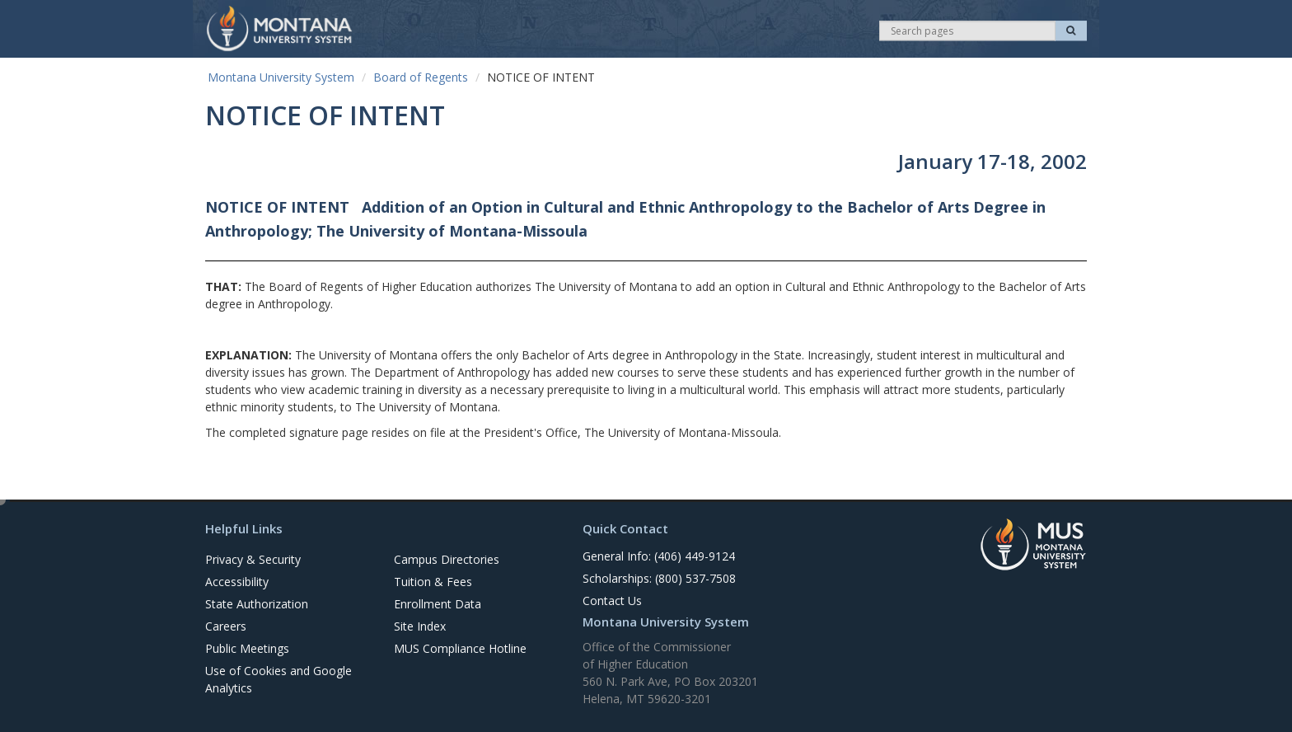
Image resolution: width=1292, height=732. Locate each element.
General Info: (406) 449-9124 (659, 556)
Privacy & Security (253, 559)
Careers (225, 626)
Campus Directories (446, 559)
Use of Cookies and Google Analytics (278, 679)
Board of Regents (420, 77)
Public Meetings (247, 648)
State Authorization (256, 604)
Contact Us (612, 600)
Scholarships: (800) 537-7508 (659, 578)
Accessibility (237, 581)
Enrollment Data (437, 604)
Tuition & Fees (433, 581)
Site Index (420, 626)
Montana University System (281, 77)
